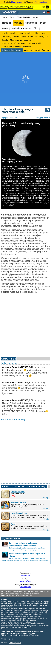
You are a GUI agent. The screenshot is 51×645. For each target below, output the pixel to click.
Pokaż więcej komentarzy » (14, 419)
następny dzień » (42, 118)
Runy (13, 524)
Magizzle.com (16, 2)
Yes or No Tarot (25, 581)
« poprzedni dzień (9, 118)
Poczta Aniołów (18, 492)
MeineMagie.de (41, 2)
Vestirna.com (35, 635)
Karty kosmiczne (18, 502)
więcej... (46, 498)
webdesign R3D (15, 643)
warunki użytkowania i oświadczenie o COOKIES (16, 8)
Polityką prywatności (24, 595)
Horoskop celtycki (19, 513)
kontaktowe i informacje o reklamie (21, 591)
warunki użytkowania (31, 593)
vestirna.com (25, 575)
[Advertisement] (25, 79)
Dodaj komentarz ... (10, 363)
